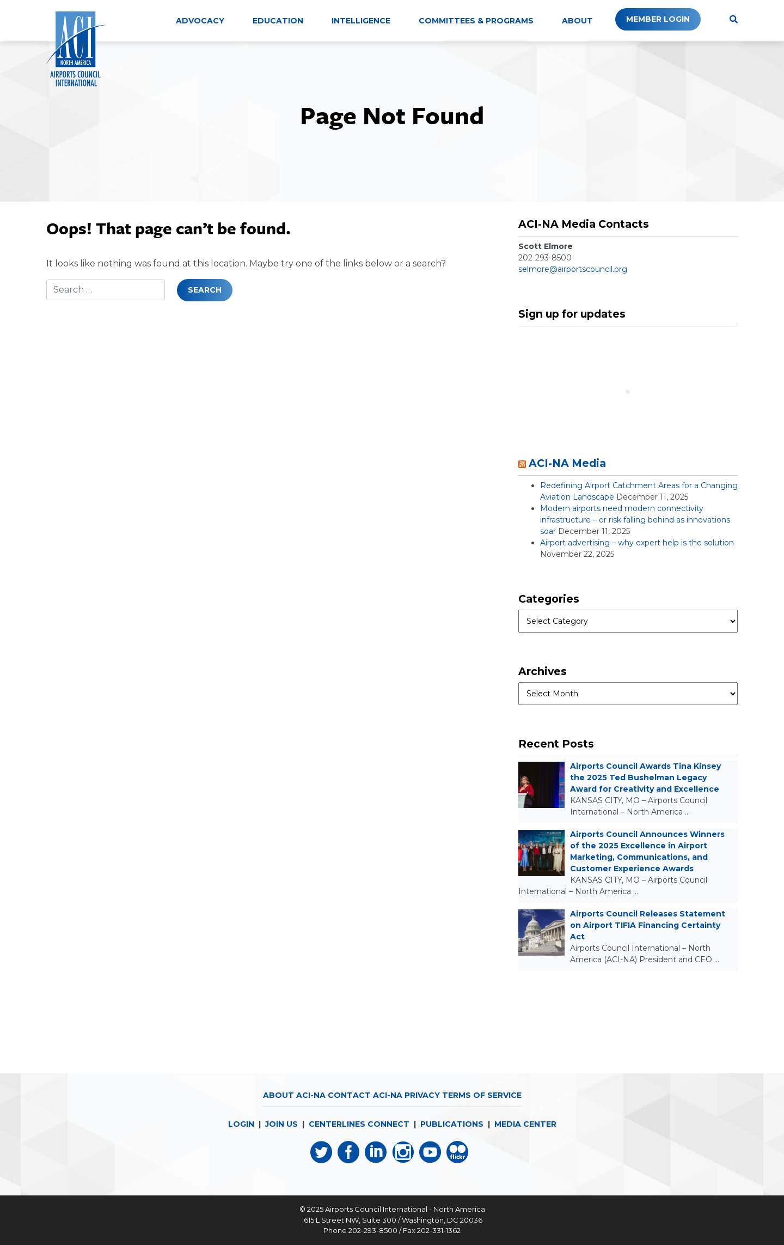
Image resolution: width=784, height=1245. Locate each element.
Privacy (422, 1095)
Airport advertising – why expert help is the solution (637, 543)
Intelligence (361, 21)
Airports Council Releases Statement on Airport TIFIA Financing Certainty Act (647, 925)
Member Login (658, 19)
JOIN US (281, 1124)
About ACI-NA (294, 1095)
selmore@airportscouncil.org (572, 269)
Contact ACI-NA (365, 1095)
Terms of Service (482, 1095)
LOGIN (241, 1124)
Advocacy (200, 21)
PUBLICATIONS (451, 1124)
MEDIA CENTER (525, 1124)
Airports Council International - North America (405, 1209)
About (577, 21)
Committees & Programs (476, 21)
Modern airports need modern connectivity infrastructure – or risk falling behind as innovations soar (635, 519)
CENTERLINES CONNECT (359, 1124)
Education (278, 21)
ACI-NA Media (567, 463)
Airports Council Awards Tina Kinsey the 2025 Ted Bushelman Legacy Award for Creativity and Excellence (645, 777)
